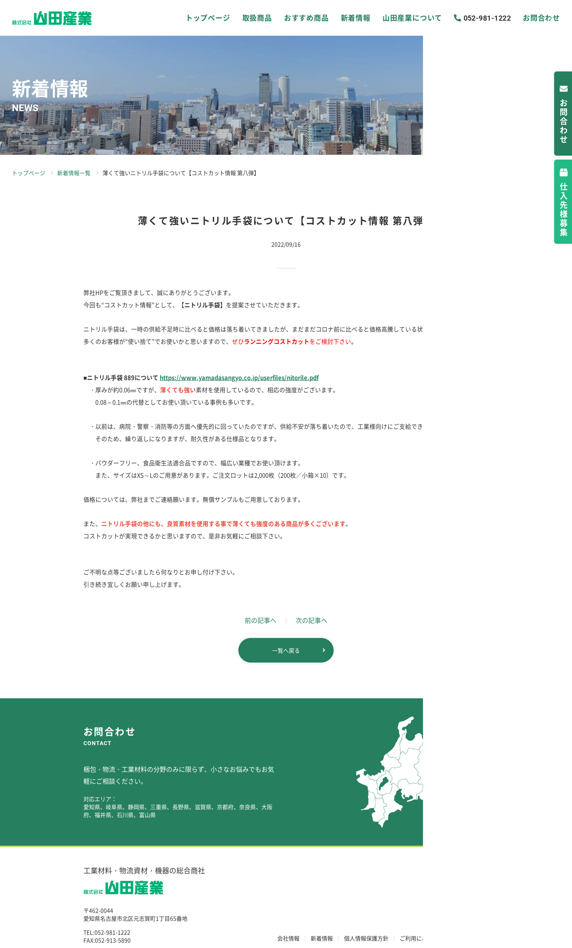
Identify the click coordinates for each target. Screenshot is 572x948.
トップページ (223, 18)
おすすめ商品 (306, 18)
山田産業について (396, 18)
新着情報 (348, 18)
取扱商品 (264, 18)
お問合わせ (530, 18)
